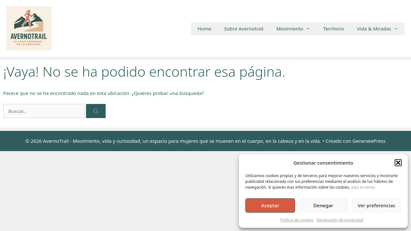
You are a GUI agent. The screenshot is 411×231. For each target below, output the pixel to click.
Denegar (323, 205)
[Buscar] (96, 111)
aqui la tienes (363, 187)
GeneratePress (369, 141)
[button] (398, 162)
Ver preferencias (376, 205)
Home (204, 28)
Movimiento (296, 28)
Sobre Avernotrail (243, 28)
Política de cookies (296, 220)
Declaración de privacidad (340, 220)
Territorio (333, 28)
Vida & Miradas (381, 28)
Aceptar (270, 205)
